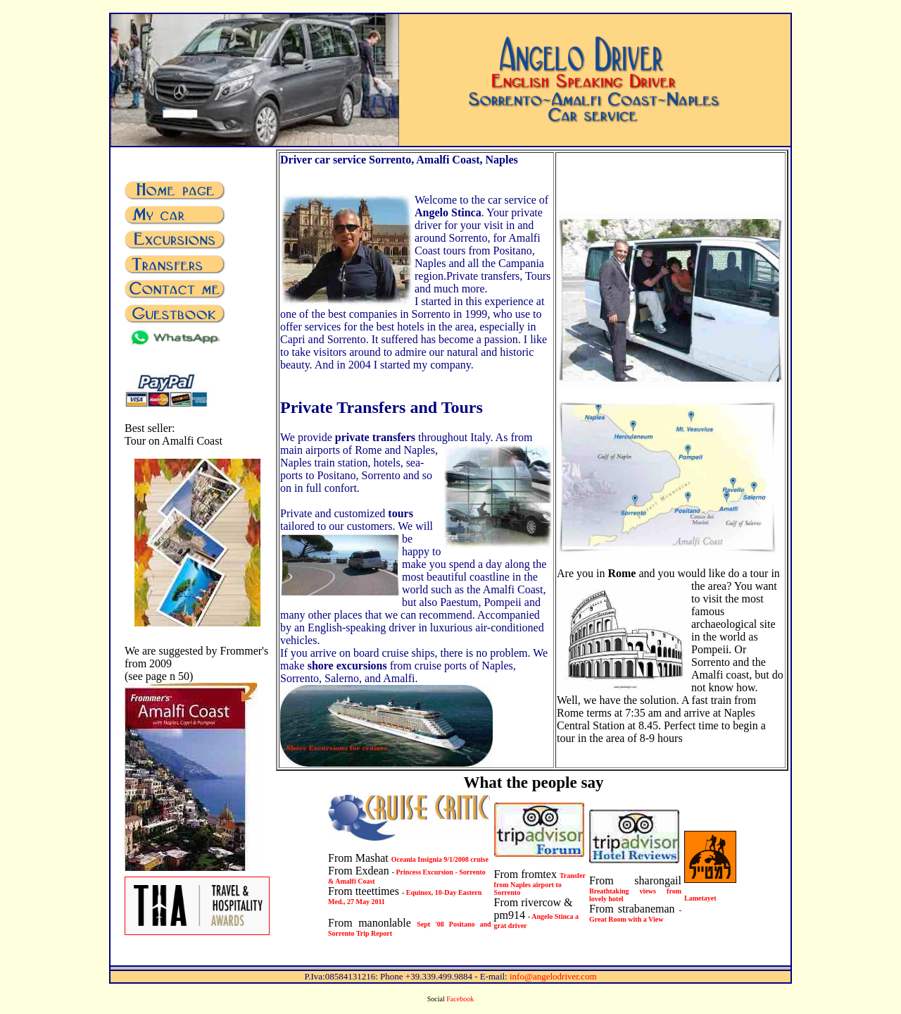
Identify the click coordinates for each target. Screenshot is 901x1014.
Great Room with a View (626, 919)
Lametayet (700, 898)
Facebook (460, 999)
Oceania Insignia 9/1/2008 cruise (440, 859)
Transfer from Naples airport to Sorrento (540, 884)
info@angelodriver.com (553, 976)
